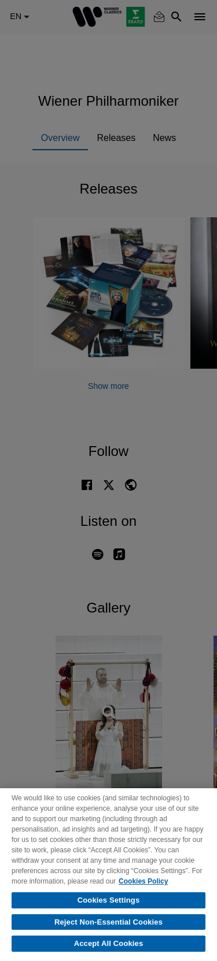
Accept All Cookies (109, 943)
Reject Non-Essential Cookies (108, 922)
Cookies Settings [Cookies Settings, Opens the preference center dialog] (109, 900)
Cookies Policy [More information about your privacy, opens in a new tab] (143, 881)
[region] (108, 874)
